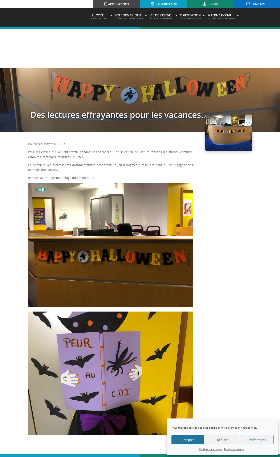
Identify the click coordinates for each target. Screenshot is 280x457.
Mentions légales (234, 449)
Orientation (190, 17)
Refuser (222, 440)
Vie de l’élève (162, 17)
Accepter (188, 440)
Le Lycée (99, 17)
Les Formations (129, 17)
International (221, 17)
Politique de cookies (210, 449)
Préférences (257, 440)
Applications (118, 4)
